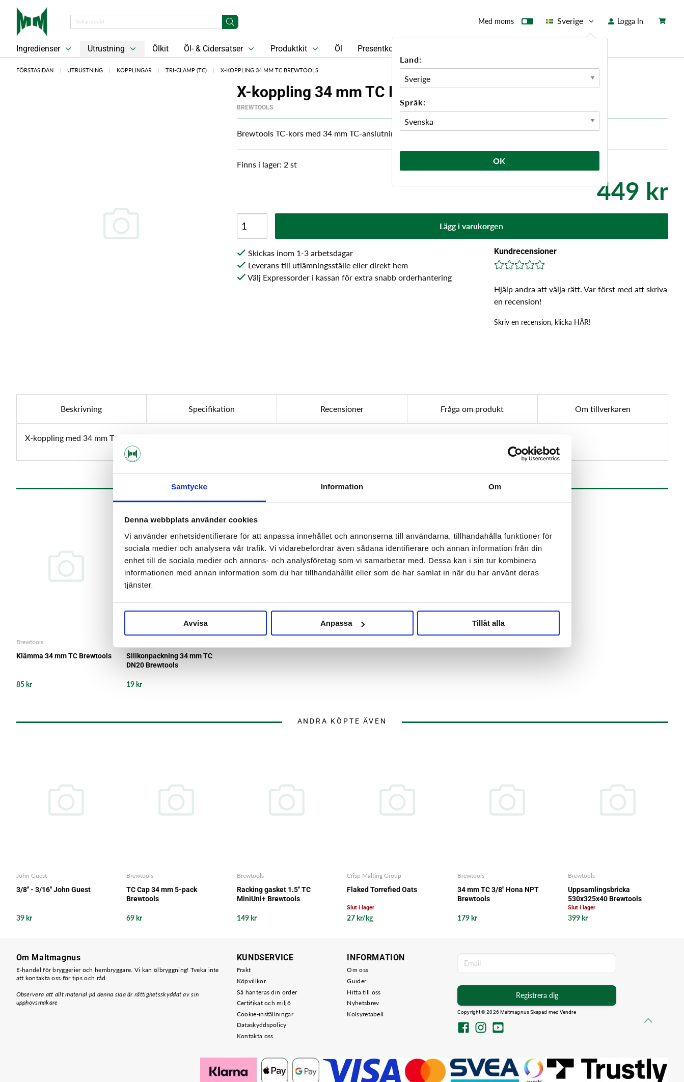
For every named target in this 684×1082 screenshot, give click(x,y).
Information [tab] (342, 487)
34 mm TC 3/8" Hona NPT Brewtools (498, 894)
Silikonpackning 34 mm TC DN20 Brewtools (169, 660)
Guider (356, 981)
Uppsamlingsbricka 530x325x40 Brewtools (605, 894)
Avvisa (195, 623)
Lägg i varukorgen (471, 226)
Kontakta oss (255, 1036)
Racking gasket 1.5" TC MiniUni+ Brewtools (274, 894)
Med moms (505, 23)
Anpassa (342, 623)
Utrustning (113, 49)
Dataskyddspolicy (262, 1025)
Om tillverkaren (603, 408)
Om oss (357, 970)
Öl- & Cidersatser (220, 49)
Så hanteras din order (267, 992)
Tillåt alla (488, 623)
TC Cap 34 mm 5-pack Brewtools (161, 894)
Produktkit (295, 49)
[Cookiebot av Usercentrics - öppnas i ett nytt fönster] (515, 453)
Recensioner (342, 408)
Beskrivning (81, 408)
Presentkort (378, 48)
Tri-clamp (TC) (186, 70)
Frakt (244, 970)
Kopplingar (134, 70)
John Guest (31, 875)
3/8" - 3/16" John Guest (53, 889)
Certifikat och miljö (264, 1003)
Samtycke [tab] (189, 487)
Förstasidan (34, 70)
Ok (499, 160)
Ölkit (160, 48)
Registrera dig (537, 995)
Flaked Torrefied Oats (382, 889)
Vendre (568, 1012)
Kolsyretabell (365, 1014)
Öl (338, 48)
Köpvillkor (251, 981)
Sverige (570, 21)
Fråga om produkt (472, 408)
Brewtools (255, 107)
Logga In (625, 21)
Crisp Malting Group (374, 875)
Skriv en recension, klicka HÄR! (542, 322)
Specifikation (211, 408)
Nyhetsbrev (363, 1003)
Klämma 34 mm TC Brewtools (64, 656)
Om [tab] (494, 487)
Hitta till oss (363, 992)
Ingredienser (44, 49)
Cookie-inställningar (265, 1014)
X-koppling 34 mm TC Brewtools (269, 70)
